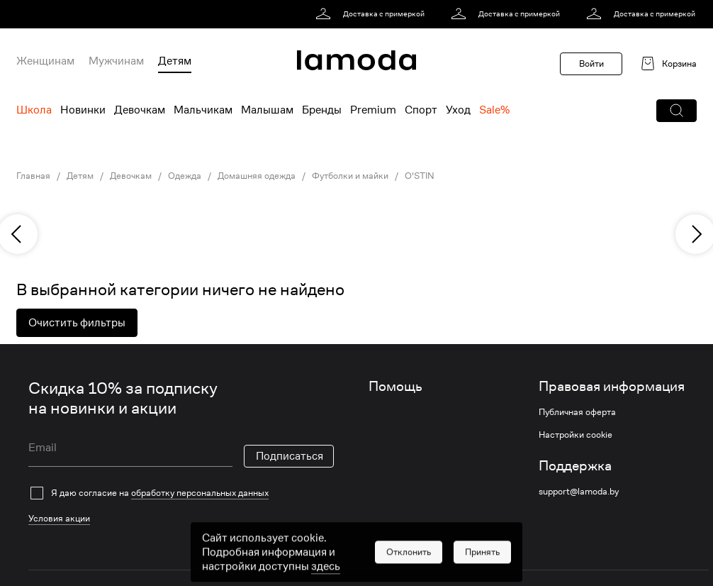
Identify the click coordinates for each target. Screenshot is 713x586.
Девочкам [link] (131, 176)
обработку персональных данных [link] (200, 493)
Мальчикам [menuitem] (203, 110)
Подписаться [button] (289, 456)
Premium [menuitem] (373, 110)
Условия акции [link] (59, 518)
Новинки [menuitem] (83, 110)
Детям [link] (80, 176)
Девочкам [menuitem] (139, 110)
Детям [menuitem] (174, 61)
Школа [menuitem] (34, 110)
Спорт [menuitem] (421, 110)
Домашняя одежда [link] (257, 176)
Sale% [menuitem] (494, 110)
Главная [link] (33, 176)
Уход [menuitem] (458, 110)
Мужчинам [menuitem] (116, 61)
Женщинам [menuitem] (45, 61)
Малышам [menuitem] (267, 110)
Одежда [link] (184, 176)
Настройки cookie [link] (575, 435)
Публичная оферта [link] (577, 412)
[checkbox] (181, 493)
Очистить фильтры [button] (76, 323)
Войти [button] (591, 63)
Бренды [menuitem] (322, 110)
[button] (676, 110)
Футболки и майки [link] (350, 176)
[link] (372, 14)
